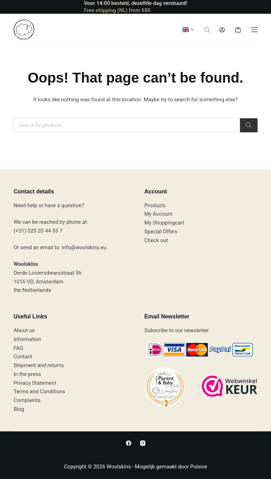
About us (24, 330)
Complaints (26, 400)
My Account (158, 214)
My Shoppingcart (164, 223)
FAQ (18, 348)
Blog (18, 409)
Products (154, 205)
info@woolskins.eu (84, 247)
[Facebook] (128, 443)
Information (27, 339)
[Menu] (254, 29)
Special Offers (160, 231)
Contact (22, 356)
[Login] (222, 29)
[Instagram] (142, 443)
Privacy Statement (34, 383)
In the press (27, 374)
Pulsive (198, 466)
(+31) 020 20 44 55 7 (37, 231)
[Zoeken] (249, 125)
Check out (156, 240)
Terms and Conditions (39, 391)
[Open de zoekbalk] (207, 29)
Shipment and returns (38, 365)
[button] (188, 29)
